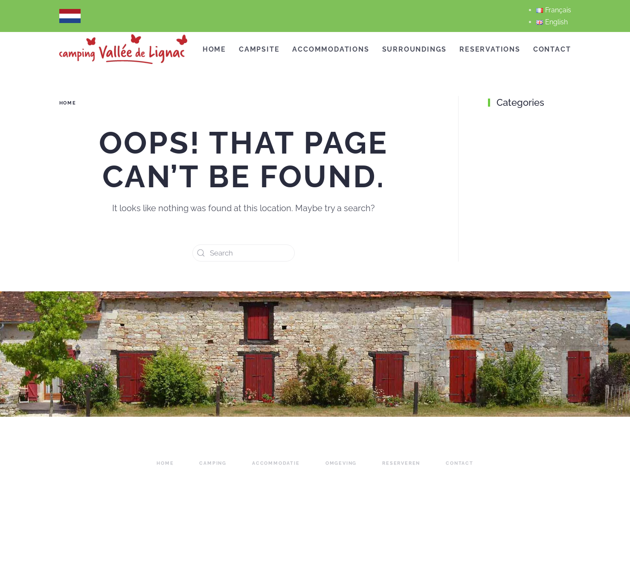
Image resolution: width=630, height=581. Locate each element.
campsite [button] (259, 49)
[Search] (243, 252)
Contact (552, 49)
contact (459, 468)
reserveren (401, 468)
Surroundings (414, 49)
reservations (489, 49)
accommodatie (276, 468)
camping (212, 468)
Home (214, 49)
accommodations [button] (330, 49)
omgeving (341, 468)
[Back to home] (123, 49)
